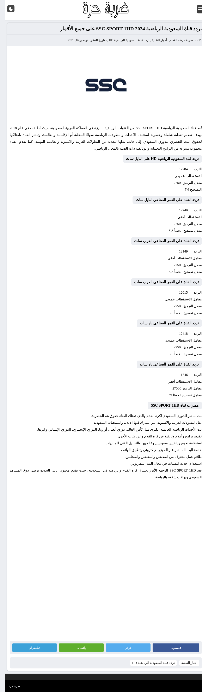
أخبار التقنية (154, 40)
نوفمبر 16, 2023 (73, 40)
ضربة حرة (181, 40)
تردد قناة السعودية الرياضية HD (124, 40)
